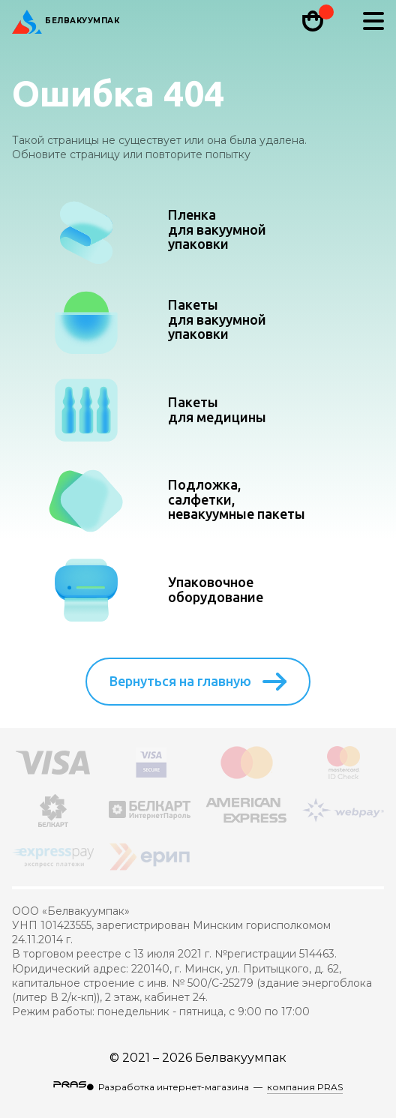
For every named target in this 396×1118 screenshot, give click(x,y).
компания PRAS (305, 1087)
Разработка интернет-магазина (173, 1087)
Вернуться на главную (198, 682)
